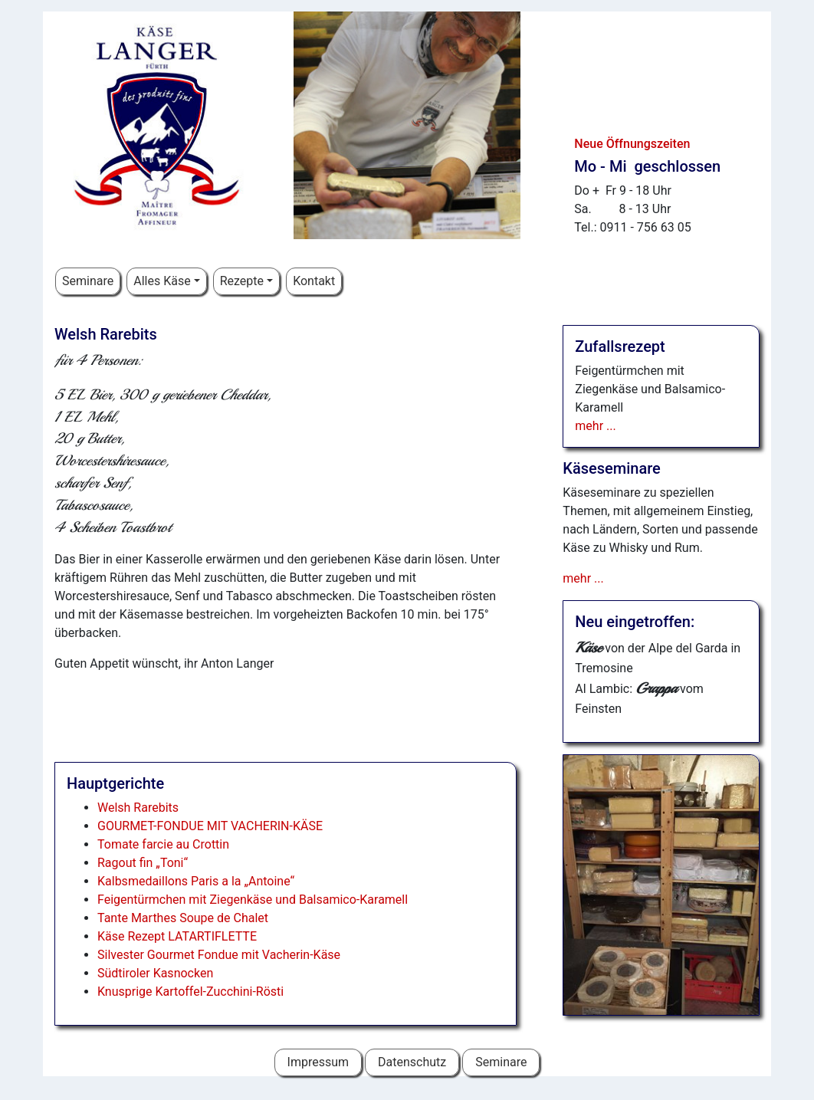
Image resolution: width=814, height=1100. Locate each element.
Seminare (87, 281)
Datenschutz (412, 1062)
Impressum (318, 1062)
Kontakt (314, 281)
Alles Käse (161, 281)
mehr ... (595, 426)
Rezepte (242, 281)
